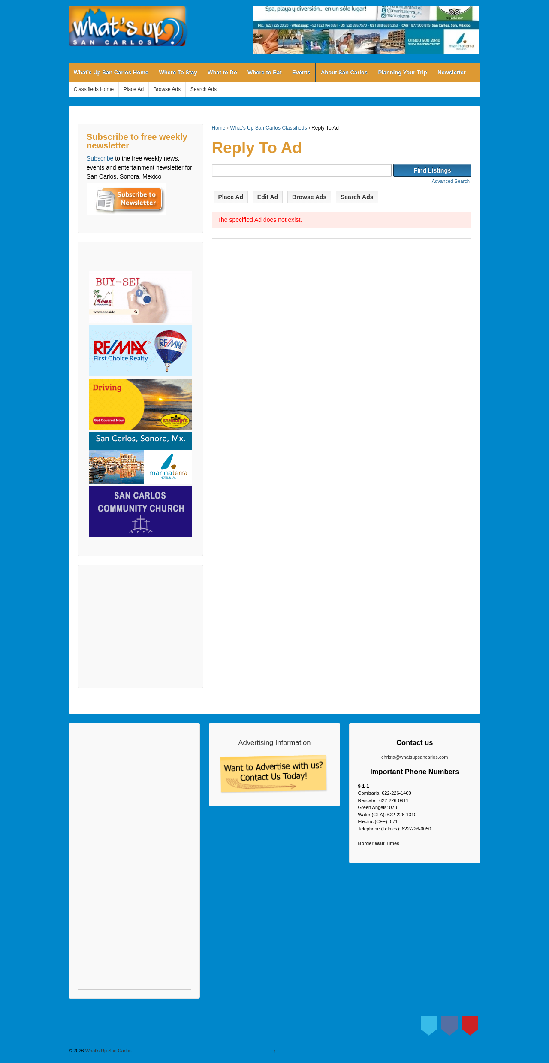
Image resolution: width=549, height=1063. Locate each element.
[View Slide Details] (366, 30)
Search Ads (203, 89)
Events (301, 72)
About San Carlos (344, 72)
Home (219, 128)
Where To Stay (178, 72)
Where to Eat (264, 72)
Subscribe (100, 158)
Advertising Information (274, 742)
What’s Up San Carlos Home (111, 72)
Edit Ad (267, 197)
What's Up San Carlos (108, 1050)
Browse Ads (167, 89)
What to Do (222, 72)
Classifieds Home (94, 89)
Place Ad (134, 89)
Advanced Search (451, 181)
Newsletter (451, 72)
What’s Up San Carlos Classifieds (268, 128)
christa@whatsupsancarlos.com (414, 757)
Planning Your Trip (402, 72)
